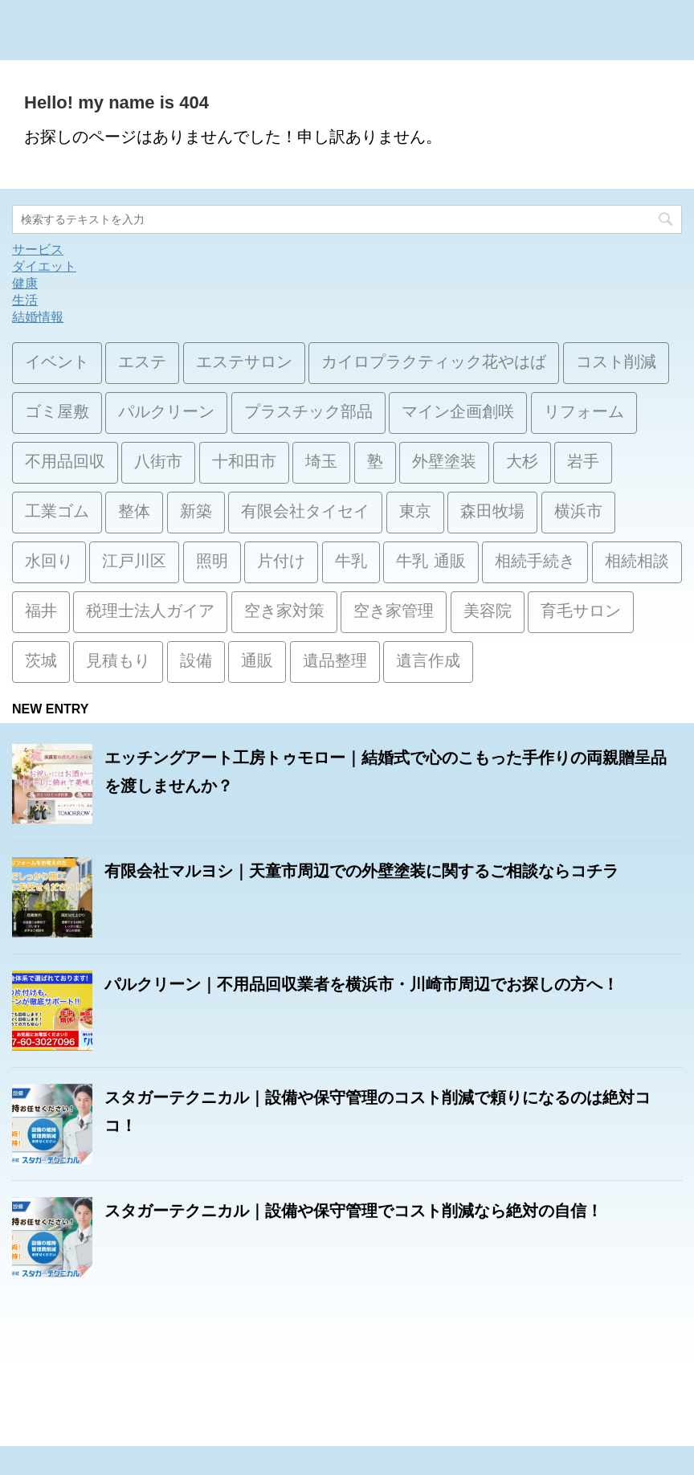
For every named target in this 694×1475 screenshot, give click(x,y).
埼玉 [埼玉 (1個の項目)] (321, 463)
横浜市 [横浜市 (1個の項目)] (578, 513)
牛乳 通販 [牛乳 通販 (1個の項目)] (430, 562)
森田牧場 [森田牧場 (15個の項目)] (492, 513)
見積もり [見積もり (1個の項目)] (118, 662)
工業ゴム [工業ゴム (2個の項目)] (57, 513)
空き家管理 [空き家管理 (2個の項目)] (393, 612)
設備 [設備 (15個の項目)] (196, 662)
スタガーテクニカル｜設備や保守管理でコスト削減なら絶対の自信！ (353, 1211)
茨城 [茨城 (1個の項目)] (41, 662)
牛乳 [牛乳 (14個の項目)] (351, 562)
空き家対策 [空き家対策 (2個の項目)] (284, 612)
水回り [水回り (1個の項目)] (49, 562)
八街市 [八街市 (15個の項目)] (158, 463)
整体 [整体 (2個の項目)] (134, 513)
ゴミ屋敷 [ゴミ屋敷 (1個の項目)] (57, 413)
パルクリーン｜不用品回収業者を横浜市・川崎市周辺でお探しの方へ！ (361, 984)
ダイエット (44, 266)
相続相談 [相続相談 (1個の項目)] (637, 562)
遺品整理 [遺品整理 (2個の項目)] (335, 662)
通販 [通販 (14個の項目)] (257, 662)
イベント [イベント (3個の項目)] (57, 363)
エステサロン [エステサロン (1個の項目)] (244, 363)
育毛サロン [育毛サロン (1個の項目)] (581, 612)
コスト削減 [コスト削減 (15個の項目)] (616, 363)
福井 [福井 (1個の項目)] (41, 612)
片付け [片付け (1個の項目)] (281, 562)
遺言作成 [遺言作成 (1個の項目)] (428, 662)
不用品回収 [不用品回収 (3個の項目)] (65, 463)
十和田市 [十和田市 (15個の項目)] (244, 463)
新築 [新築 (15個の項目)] (196, 513)
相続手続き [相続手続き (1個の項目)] (535, 562)
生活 (25, 300)
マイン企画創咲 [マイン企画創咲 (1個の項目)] (458, 413)
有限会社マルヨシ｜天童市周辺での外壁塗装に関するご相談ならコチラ (361, 871)
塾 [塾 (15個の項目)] (375, 463)
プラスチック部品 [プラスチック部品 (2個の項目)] (308, 413)
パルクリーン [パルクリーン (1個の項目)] (166, 413)
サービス (37, 249)
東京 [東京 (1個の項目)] (415, 513)
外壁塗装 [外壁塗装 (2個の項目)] (444, 463)
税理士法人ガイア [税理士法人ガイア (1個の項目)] (150, 612)
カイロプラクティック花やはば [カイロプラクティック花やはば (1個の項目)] (433, 363)
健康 (25, 283)
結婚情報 (37, 317)
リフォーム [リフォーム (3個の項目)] (584, 413)
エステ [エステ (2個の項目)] (142, 363)
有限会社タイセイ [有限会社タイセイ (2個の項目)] (305, 513)
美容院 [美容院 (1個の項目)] (487, 612)
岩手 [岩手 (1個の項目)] (583, 463)
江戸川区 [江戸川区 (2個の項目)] (134, 562)
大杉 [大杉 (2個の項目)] (522, 463)
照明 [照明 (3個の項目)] (212, 562)
